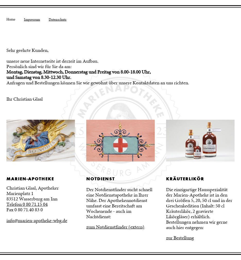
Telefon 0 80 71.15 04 (27, 204)
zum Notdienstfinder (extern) (115, 227)
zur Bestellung (180, 238)
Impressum (32, 19)
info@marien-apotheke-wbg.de (36, 220)
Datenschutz (57, 19)
